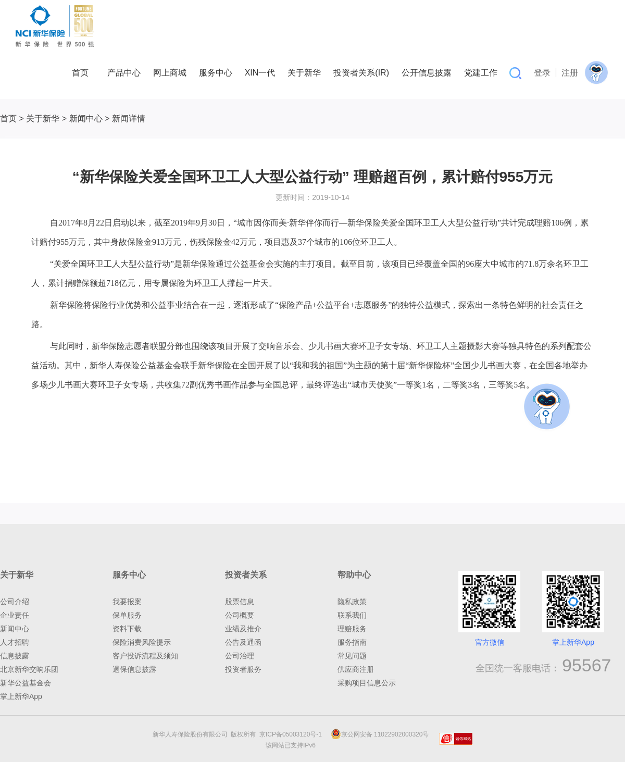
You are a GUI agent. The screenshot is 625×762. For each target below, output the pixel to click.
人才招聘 (14, 642)
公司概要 (239, 615)
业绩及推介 (243, 628)
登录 (542, 72)
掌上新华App (21, 696)
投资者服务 (243, 669)
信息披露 (14, 656)
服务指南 (352, 642)
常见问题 (352, 656)
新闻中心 (86, 118)
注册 (569, 72)
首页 (8, 118)
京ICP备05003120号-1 (292, 734)
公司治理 (239, 656)
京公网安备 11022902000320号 (380, 734)
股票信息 (239, 601)
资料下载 (127, 628)
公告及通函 (243, 642)
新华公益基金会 (25, 683)
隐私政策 (352, 601)
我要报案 (127, 601)
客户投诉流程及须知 (145, 656)
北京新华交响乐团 (29, 669)
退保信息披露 (134, 669)
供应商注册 (356, 669)
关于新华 (42, 118)
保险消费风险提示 (142, 642)
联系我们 (352, 615)
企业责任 (14, 615)
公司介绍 (14, 601)
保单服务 (127, 615)
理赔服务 (352, 628)
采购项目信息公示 (367, 683)
